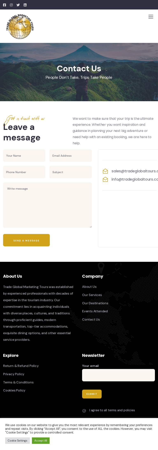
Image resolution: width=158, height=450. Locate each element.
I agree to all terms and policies (112, 410)
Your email (118, 372)
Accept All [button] (40, 440)
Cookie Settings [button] (17, 440)
